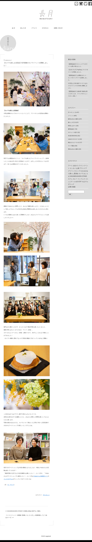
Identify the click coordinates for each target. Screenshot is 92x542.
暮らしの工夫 (72, 122)
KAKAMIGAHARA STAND (78, 176)
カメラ (81, 173)
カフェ (70, 179)
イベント (70, 115)
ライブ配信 (71, 146)
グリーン (71, 171)
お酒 (77, 168)
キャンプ (77, 171)
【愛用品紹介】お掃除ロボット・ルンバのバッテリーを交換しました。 (77, 78)
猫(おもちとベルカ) (73, 142)
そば (83, 181)
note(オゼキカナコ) (73, 139)
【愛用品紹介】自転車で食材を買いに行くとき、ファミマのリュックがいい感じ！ (77, 94)
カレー (75, 179)
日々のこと (46, 495)
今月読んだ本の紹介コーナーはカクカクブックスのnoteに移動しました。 (77, 86)
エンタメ (73, 168)
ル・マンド (11, 484)
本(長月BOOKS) (72, 135)
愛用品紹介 (71, 129)
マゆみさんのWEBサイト (40, 476)
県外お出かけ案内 (73, 149)
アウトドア (83, 168)
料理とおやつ (72, 125)
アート (70, 165)
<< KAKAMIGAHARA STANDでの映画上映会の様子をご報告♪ (23, 511)
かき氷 (76, 181)
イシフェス (81, 179)
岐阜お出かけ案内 (73, 119)
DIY (80, 181)
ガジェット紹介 (72, 132)
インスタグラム (8, 479)
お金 (74, 165)
